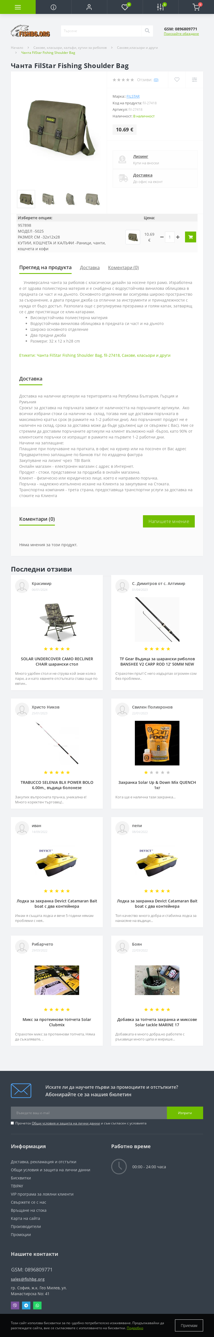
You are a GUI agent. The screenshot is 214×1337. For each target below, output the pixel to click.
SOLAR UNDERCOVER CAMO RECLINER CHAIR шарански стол (57, 661)
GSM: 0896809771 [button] (32, 1269)
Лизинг (140, 156)
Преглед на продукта (45, 267)
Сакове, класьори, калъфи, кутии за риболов (70, 47)
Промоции (21, 1234)
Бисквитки (21, 1178)
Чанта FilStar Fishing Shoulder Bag (69, 355)
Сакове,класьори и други (137, 47)
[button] (89, 7)
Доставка (142, 175)
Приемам (189, 1325)
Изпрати (185, 1112)
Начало (17, 47)
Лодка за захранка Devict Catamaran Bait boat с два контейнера (57, 903)
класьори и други (154, 355)
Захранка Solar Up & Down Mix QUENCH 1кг (157, 785)
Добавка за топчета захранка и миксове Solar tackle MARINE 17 (157, 1022)
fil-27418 (112, 355)
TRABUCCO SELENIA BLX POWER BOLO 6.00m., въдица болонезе (57, 785)
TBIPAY (17, 1186)
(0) (156, 79)
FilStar (133, 96)
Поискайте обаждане (181, 33)
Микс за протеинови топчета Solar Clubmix (57, 1022)
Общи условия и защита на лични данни (66, 1123)
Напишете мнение (169, 521)
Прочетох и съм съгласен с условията (81, 1123)
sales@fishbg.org (28, 1279)
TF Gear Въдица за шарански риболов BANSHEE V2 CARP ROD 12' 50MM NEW (157, 661)
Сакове (128, 355)
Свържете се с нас (28, 1202)
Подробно (135, 1328)
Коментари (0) (123, 267)
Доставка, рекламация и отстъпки (43, 1161)
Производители (26, 1226)
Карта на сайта (25, 1218)
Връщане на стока (29, 1210)
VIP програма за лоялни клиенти (42, 1194)
